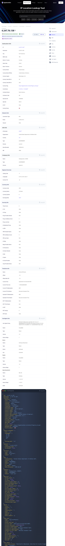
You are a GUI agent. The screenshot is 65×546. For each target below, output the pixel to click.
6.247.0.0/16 (15, 26)
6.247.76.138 (28, 26)
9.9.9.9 (28, 19)
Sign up (54, 2)
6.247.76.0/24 (21, 26)
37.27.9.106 (34, 19)
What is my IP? (27, 2)
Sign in (60, 2)
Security (52, 50)
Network (52, 34)
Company (52, 41)
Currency (52, 47)
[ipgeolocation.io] (6, 3)
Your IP (23, 19)
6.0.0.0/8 (9, 26)
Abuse (51, 53)
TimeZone (52, 56)
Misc (51, 44)
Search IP (52, 28)
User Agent (52, 59)
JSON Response (53, 62)
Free (36, 34)
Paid (42, 34)
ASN (51, 38)
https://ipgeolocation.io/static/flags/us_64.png (27, 425)
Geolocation (53, 31)
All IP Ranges (4, 26)
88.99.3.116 (41, 19)
